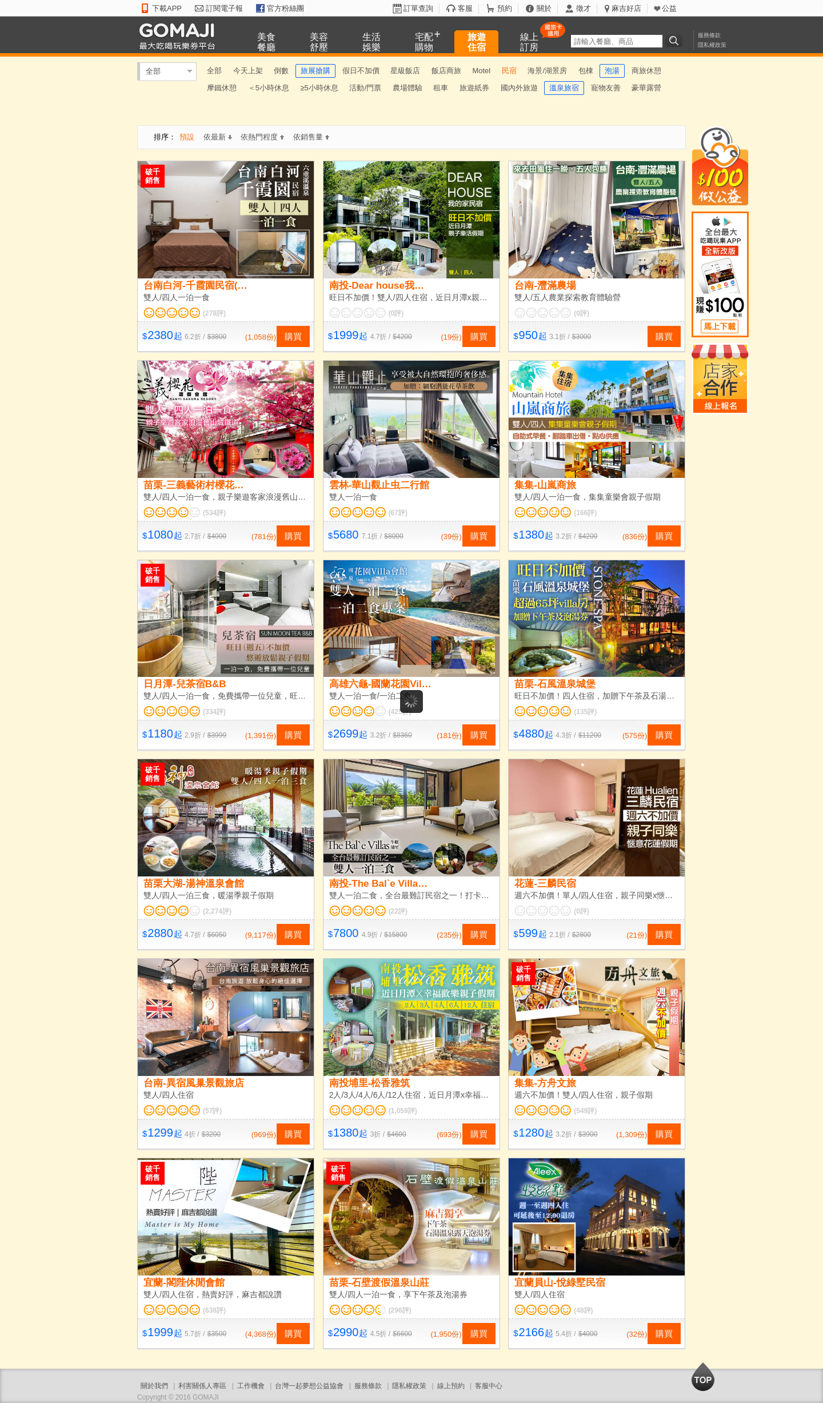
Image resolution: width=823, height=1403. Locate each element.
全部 (153, 71)
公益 (669, 8)
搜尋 (675, 40)
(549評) (585, 1111)
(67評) (398, 513)
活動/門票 (365, 87)
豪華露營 (646, 87)
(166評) (585, 513)
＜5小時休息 (268, 87)
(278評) (214, 313)
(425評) (400, 712)
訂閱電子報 (224, 8)
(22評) (398, 911)
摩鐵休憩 (222, 87)
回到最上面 (703, 1377)
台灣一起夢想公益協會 (309, 1386)
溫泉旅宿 (564, 87)
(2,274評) (217, 911)
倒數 (281, 70)
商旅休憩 (646, 70)
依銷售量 (311, 137)
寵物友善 (606, 87)
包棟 (585, 70)
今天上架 (248, 70)
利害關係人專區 (202, 1386)
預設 (186, 137)
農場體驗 (407, 87)
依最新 (217, 137)
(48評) (583, 1310)
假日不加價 (360, 70)
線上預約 (451, 1386)
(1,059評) (403, 1111)
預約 (504, 8)
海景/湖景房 (547, 70)
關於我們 (154, 1386)
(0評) (396, 313)
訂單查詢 (418, 8)
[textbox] (616, 41)
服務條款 (709, 35)
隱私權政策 (712, 45)
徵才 (583, 8)
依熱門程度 (262, 137)
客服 (465, 8)
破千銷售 (152, 176)
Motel (481, 70)
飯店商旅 (446, 70)
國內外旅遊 (519, 87)
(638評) (214, 1310)
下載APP (167, 8)
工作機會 (251, 1386)
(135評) (585, 712)
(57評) (212, 1111)
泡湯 (612, 70)
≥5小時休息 (319, 87)
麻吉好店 (626, 8)
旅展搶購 (315, 70)
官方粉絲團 (285, 8)
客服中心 (488, 1386)
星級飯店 (405, 70)
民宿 (509, 70)
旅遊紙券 (474, 87)
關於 (544, 8)
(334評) (214, 712)
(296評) (400, 1310)
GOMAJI (180, 36)
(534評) (214, 513)
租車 (440, 87)
